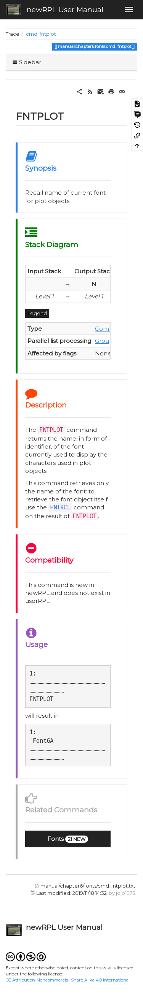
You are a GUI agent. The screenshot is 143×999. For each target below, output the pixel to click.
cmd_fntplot (41, 34)
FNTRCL (60, 507)
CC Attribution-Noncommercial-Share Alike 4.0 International (68, 980)
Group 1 (106, 340)
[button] (68, 839)
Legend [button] (37, 313)
